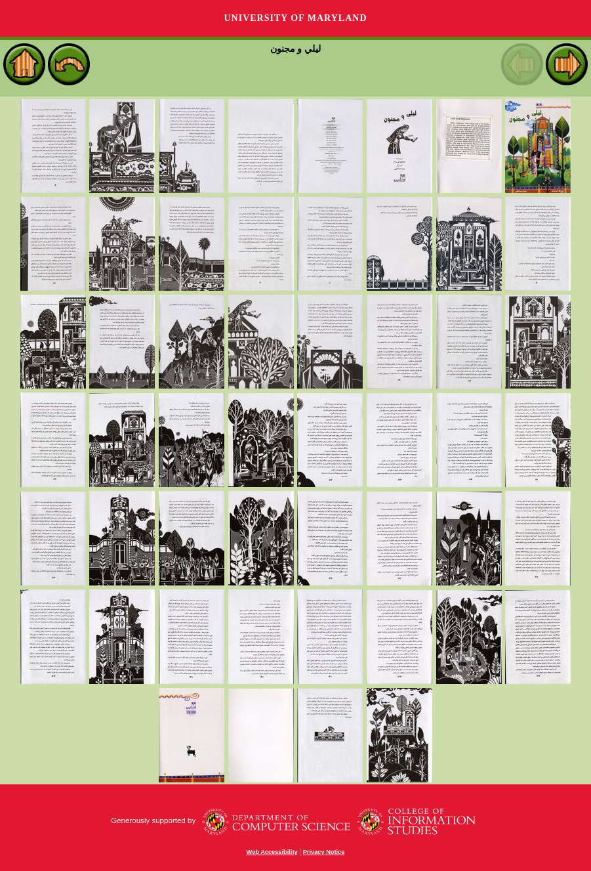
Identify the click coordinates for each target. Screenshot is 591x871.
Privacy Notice (324, 852)
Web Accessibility (272, 852)
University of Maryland (295, 18)
